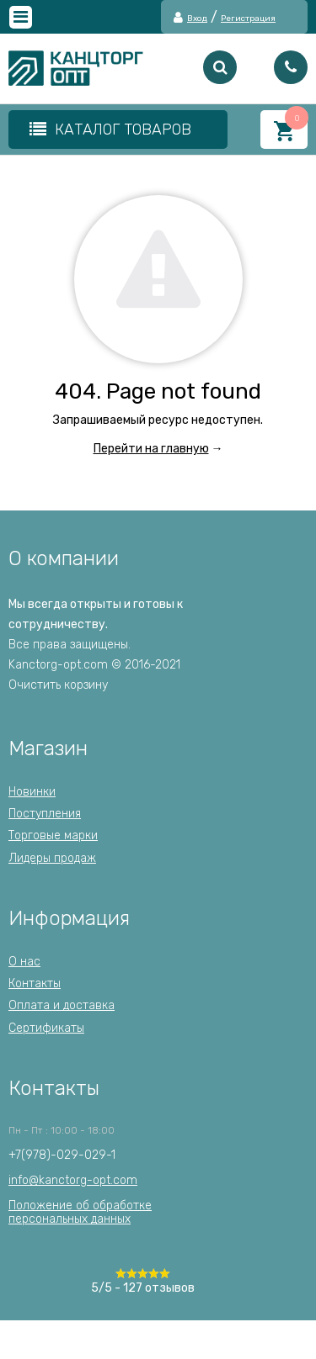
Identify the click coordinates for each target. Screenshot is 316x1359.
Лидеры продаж (52, 858)
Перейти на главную (151, 449)
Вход (197, 19)
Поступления (44, 813)
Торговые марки (53, 835)
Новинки (32, 792)
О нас (24, 961)
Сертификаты (46, 1028)
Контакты (34, 983)
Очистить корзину (58, 685)
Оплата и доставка (61, 1005)
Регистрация (248, 19)
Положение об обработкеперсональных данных (80, 1212)
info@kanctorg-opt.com (72, 1180)
